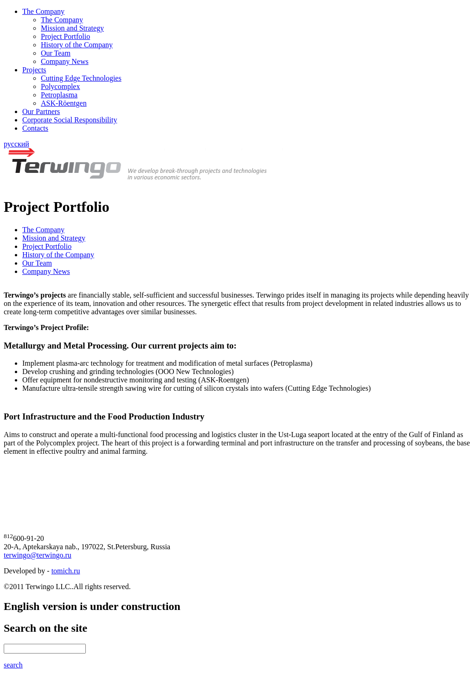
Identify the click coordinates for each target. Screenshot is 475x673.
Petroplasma (59, 95)
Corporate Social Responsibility (69, 120)
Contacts (35, 128)
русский (16, 144)
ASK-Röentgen (64, 103)
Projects (34, 70)
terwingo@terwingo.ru (37, 555)
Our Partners (41, 111)
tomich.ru (65, 571)
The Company (43, 11)
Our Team (56, 53)
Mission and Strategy (72, 28)
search (13, 665)
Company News (65, 61)
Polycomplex (60, 86)
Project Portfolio (65, 36)
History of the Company (77, 45)
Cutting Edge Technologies (81, 78)
